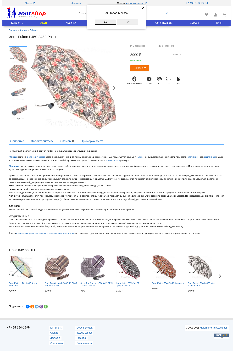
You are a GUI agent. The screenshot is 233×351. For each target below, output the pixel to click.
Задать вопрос (84, 332)
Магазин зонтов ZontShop (213, 327)
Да (105, 22)
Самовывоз (56, 343)
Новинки (71, 22)
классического (113, 160)
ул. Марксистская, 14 (136, 3)
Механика (14, 166)
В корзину (140, 68)
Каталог (16, 22)
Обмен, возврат (85, 327)
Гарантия (81, 338)
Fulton (140, 157)
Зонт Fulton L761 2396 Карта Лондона (23, 271)
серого (42, 157)
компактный (210, 157)
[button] (114, 88)
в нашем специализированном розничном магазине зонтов (45, 233)
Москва (30, 3)
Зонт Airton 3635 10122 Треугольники (128, 271)
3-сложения (32, 157)
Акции (44, 22)
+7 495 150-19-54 (197, 3)
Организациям (164, 22)
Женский (13, 157)
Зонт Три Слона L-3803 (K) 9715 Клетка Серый (96, 271)
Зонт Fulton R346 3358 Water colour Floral (202, 271)
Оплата (54, 332)
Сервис (194, 22)
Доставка (76, 3)
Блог (219, 22)
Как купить (56, 327)
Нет (127, 22)
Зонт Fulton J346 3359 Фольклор (168, 269)
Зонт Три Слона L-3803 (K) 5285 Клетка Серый (61, 271)
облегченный (192, 157)
